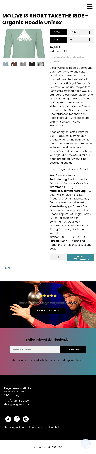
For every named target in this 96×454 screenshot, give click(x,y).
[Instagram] (26, 419)
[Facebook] (17, 419)
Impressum (36, 427)
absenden (72, 349)
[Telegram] (8, 419)
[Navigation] (90, 6)
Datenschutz (54, 427)
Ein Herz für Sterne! (48, 310)
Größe (56, 39)
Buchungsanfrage (15, 427)
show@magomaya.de (16, 404)
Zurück (6, 268)
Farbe (56, 32)
